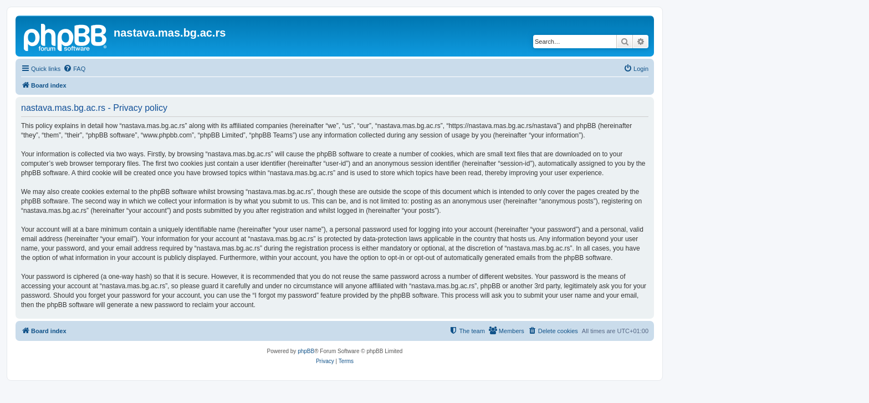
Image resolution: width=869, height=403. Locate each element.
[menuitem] (74, 68)
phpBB (306, 351)
